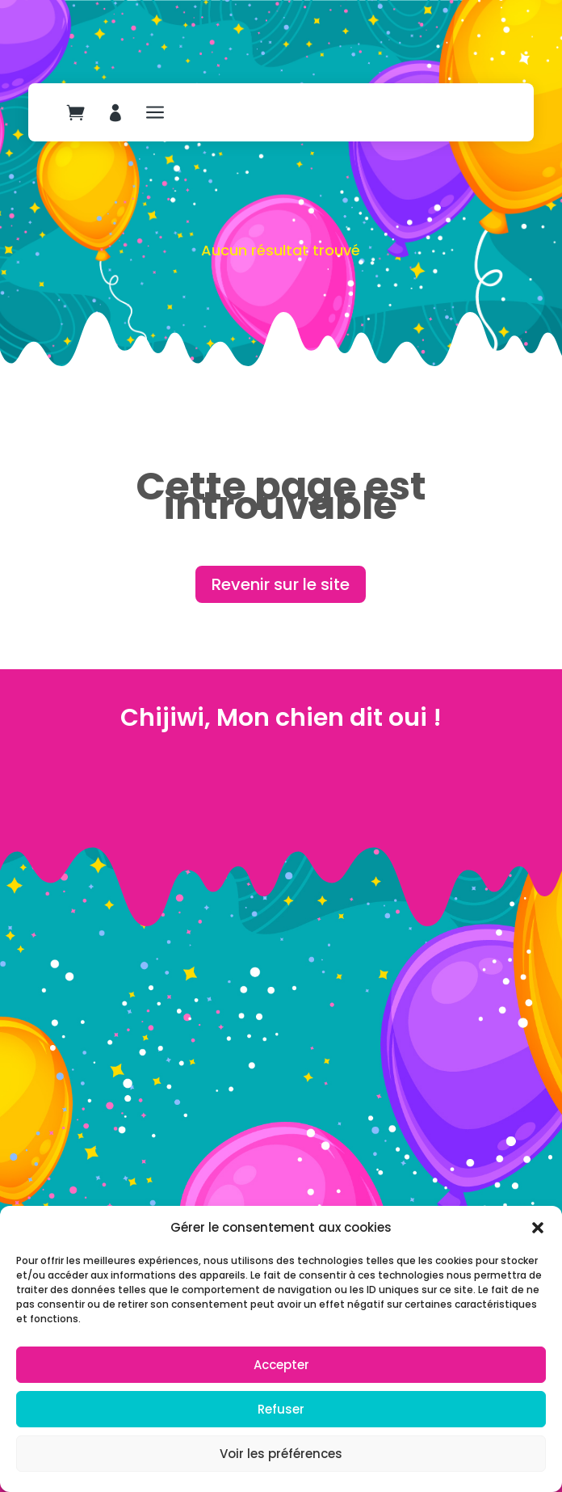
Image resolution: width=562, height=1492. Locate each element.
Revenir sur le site (281, 584)
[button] (538, 1228)
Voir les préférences (281, 1453)
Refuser (281, 1409)
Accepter (281, 1364)
